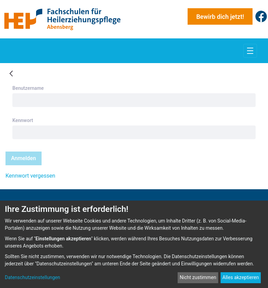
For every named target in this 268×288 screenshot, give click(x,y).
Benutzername (28, 88)
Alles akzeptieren (240, 277)
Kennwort (22, 120)
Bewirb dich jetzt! (220, 16)
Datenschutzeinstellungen (32, 277)
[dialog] (134, 244)
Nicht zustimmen (198, 277)
